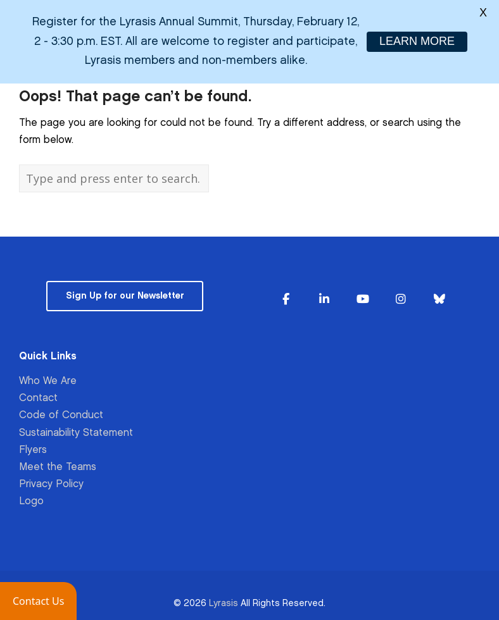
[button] (38, 601)
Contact (38, 392)
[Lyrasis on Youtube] (363, 293)
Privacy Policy (51, 478)
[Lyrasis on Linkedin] (324, 293)
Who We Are (48, 375)
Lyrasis (223, 597)
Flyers (33, 444)
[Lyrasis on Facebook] (285, 293)
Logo (31, 495)
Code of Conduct (61, 409)
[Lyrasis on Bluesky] (439, 293)
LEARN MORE (417, 41)
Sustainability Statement (76, 426)
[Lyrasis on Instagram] (401, 293)
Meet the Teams (57, 461)
